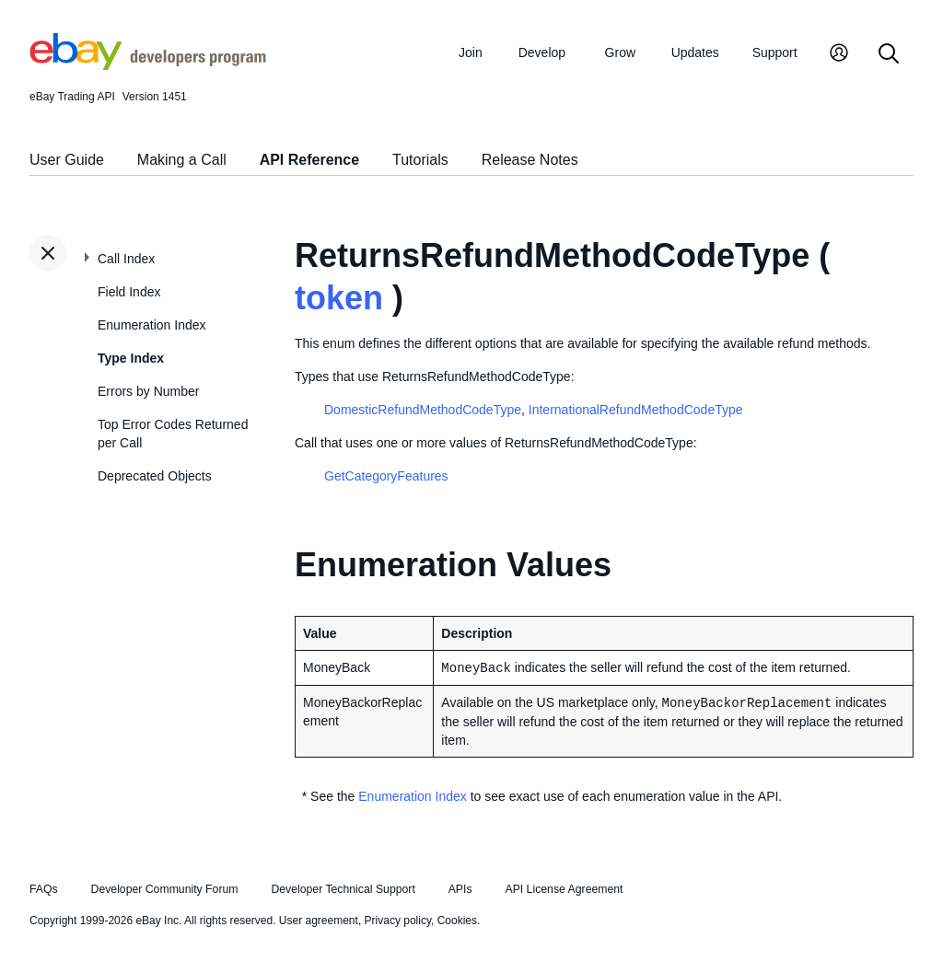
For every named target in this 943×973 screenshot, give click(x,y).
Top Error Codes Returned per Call (173, 433)
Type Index (131, 358)
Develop (541, 52)
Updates (695, 52)
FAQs (43, 889)
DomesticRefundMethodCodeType (422, 409)
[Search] (888, 54)
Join (471, 52)
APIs (460, 889)
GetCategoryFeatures (386, 476)
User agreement (318, 920)
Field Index (129, 291)
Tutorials (420, 160)
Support (774, 52)
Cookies (457, 920)
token (339, 298)
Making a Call (182, 160)
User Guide (66, 160)
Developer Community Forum (165, 889)
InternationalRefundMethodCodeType (636, 409)
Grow (620, 52)
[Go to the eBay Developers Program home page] (147, 65)
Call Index (126, 258)
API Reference (310, 160)
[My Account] (838, 54)
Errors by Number (148, 391)
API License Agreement (564, 889)
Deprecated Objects (155, 476)
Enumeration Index (152, 325)
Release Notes (530, 160)
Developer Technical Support (342, 889)
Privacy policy (398, 920)
